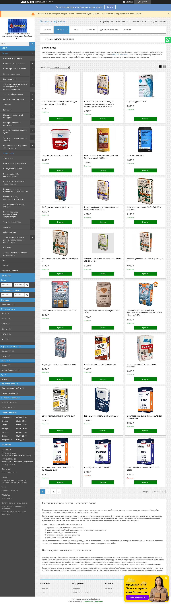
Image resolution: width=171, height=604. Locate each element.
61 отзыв (129, 2)
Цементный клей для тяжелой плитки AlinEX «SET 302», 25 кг (101, 208)
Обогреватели (9, 232)
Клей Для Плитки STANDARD (97, 467)
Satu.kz (97, 599)
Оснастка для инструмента (14, 99)
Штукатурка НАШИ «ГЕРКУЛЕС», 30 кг (59, 364)
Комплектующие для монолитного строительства (15, 190)
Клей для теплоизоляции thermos (57, 207)
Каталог (5, 53)
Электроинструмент (12, 74)
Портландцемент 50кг (137, 101)
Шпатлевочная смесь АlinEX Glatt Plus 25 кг (60, 260)
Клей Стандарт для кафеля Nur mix (100, 364)
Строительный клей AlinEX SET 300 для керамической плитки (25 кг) (59, 102)
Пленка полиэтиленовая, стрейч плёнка (14, 182)
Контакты (90, 30)
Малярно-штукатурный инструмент (13, 116)
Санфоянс (7, 247)
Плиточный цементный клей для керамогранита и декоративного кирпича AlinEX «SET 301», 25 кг (99, 104)
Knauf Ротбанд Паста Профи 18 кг (57, 155)
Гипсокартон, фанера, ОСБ (14, 163)
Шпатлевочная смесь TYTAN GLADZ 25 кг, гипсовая (144, 417)
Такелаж (7, 104)
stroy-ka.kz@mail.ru (10, 490)
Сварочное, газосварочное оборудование (15, 146)
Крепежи (7, 110)
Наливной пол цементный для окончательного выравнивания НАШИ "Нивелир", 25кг (144, 312)
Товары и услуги (53, 39)
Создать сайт (40, 2)
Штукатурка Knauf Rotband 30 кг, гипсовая (142, 365)
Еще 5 (6, 339)
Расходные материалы (13, 168)
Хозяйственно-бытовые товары (13, 205)
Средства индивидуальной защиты (15, 139)
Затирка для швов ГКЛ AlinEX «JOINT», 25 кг (145, 260)
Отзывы (5, 265)
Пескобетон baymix (135, 155)
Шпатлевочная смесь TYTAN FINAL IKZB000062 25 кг (58, 468)
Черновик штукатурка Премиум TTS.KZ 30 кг (101, 311)
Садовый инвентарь (12, 222)
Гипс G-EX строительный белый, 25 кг (101, 416)
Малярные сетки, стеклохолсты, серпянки (13, 197)
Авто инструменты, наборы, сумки (15, 131)
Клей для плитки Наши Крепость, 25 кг (59, 310)
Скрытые (7, 227)
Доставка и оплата (10, 270)
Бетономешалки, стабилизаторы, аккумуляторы (10, 214)
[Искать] (32, 44)
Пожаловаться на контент (93, 601)
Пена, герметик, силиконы (14, 68)
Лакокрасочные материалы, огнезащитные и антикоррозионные (15, 86)
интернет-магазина (119, 55)
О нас (4, 260)
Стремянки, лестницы (12, 58)
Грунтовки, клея (10, 79)
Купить (110, 7)
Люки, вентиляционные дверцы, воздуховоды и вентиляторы (13, 239)
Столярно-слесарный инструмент (12, 123)
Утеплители (8, 158)
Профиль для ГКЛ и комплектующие (11, 175)
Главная (47, 30)
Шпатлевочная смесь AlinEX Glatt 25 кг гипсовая (144, 208)
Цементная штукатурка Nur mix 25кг (58, 416)
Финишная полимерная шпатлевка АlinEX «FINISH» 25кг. (102, 260)
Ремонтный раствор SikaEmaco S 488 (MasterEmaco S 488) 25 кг (101, 156)
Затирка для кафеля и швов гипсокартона (15, 253)
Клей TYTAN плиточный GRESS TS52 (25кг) (143, 468)
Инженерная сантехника (14, 63)
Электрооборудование (13, 94)
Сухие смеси (8, 153)
